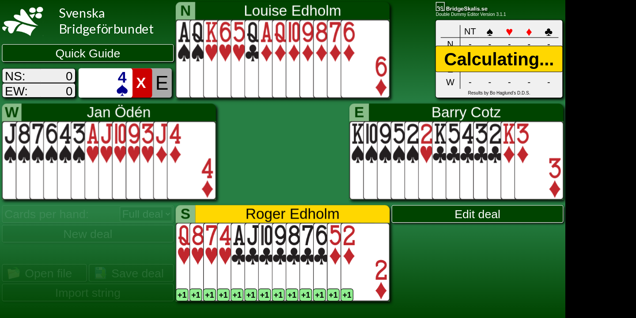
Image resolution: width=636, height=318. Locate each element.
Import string (88, 292)
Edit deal (477, 214)
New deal (87, 233)
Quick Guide (88, 53)
